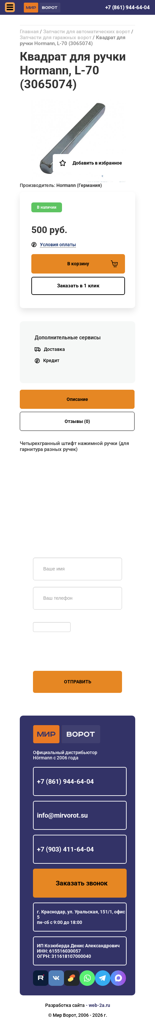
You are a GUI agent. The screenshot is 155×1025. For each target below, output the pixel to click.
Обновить (45, 619)
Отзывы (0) (77, 421)
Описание (77, 399)
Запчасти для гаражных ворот (55, 37)
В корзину (92, 263)
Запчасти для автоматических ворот (86, 32)
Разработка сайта (65, 1005)
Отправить (77, 681)
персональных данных (58, 658)
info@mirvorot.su (62, 815)
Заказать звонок (82, 883)
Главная (29, 32)
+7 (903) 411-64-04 (65, 849)
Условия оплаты (58, 244)
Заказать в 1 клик (78, 286)
